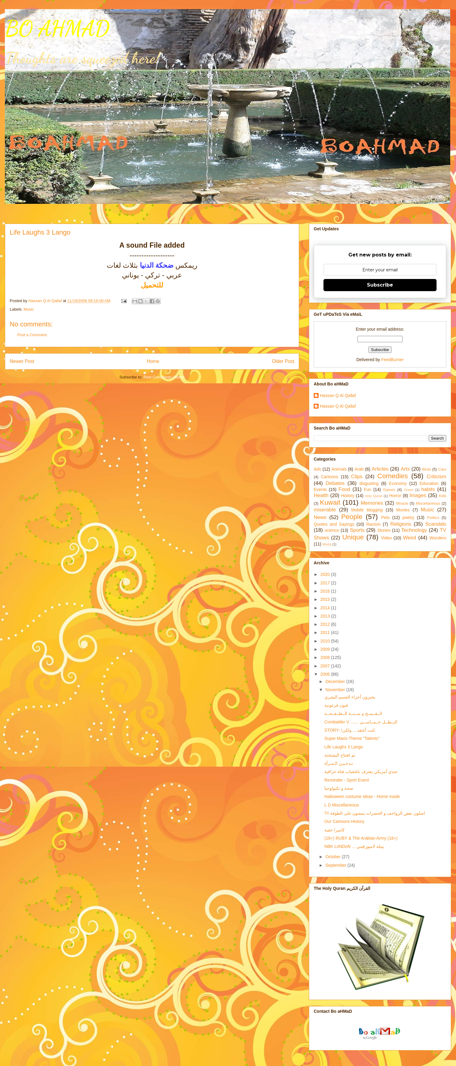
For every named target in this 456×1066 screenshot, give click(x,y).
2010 (325, 641)
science (332, 530)
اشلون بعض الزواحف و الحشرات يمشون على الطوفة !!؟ (374, 813)
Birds (426, 469)
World (327, 544)
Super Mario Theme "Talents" (352, 738)
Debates (335, 483)
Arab (359, 469)
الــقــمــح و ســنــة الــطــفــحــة (353, 713)
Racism (373, 524)
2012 (325, 624)
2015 (325, 599)
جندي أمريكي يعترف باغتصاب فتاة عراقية (361, 771)
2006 (325, 674)
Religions (400, 524)
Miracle (402, 503)
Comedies (392, 476)
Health (321, 495)
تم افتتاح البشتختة (339, 755)
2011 (325, 632)
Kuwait (330, 502)
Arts (405, 469)
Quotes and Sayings (334, 524)
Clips (356, 476)
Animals (339, 469)
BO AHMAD (57, 28)
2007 (325, 666)
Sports (357, 530)
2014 (325, 607)
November (335, 689)
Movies (402, 509)
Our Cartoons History (344, 821)
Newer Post (22, 361)
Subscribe (380, 285)
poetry (408, 517)
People (351, 517)
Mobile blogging (367, 509)
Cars (442, 469)
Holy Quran (373, 496)
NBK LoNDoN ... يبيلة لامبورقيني (354, 846)
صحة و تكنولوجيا (338, 788)
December (335, 681)
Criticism (436, 476)
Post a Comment (32, 335)
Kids (443, 496)
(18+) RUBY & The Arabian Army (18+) (361, 838)
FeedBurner (392, 359)
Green (408, 490)
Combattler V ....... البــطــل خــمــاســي (360, 721)
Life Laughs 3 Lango (343, 746)
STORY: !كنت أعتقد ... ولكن (349, 730)
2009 (325, 649)
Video (386, 537)
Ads (317, 469)
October (333, 856)
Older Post (283, 361)
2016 (325, 591)
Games (389, 490)
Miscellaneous (428, 503)
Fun (367, 489)
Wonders (437, 537)
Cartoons (329, 476)
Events (320, 489)
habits (428, 489)
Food (344, 489)
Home (153, 361)
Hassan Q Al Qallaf (338, 395)
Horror (395, 495)
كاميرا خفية (334, 829)
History (347, 495)
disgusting (368, 483)
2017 (325, 582)
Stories (384, 530)
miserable (325, 510)
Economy (398, 483)
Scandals (435, 524)
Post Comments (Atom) (164, 377)
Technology (414, 530)
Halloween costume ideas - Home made (362, 796)
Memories (372, 503)
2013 (325, 616)
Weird (409, 538)
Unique (353, 537)
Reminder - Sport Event (346, 780)
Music (29, 309)
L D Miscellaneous (341, 805)
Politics (433, 518)
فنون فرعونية (336, 705)
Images (417, 495)
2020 (325, 574)
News (320, 517)
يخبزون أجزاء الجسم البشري (349, 697)
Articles (380, 469)
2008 (325, 657)
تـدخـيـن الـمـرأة (338, 763)
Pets (385, 517)
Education (429, 483)
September (336, 865)
